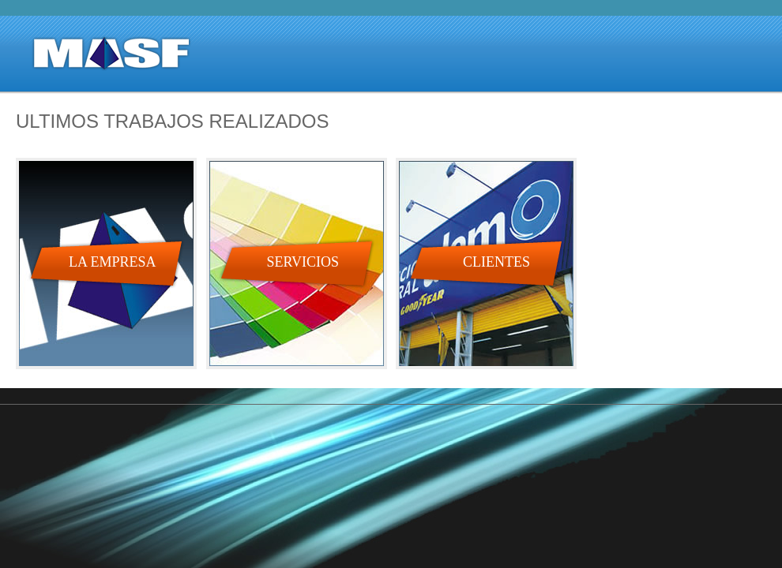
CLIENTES (496, 262)
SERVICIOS (303, 262)
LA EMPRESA (112, 262)
